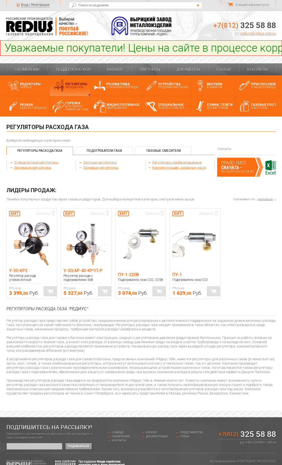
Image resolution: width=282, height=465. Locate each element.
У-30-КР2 (18, 270)
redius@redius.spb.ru (258, 33)
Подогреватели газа (104, 151)
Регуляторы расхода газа (39, 151)
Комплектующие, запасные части (179, 167)
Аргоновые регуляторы (32, 167)
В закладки (43, 213)
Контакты (257, 69)
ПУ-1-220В (128, 274)
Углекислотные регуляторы (36, 162)
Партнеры (150, 69)
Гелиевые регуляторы (100, 167)
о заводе (118, 432)
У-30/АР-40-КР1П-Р (82, 270)
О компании (27, 69)
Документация (157, 436)
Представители (191, 432)
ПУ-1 (177, 274)
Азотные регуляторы (100, 162)
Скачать (230, 167)
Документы (188, 69)
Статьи (223, 69)
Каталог (115, 69)
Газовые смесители (163, 151)
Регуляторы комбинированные (177, 162)
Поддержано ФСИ (73, 69)
